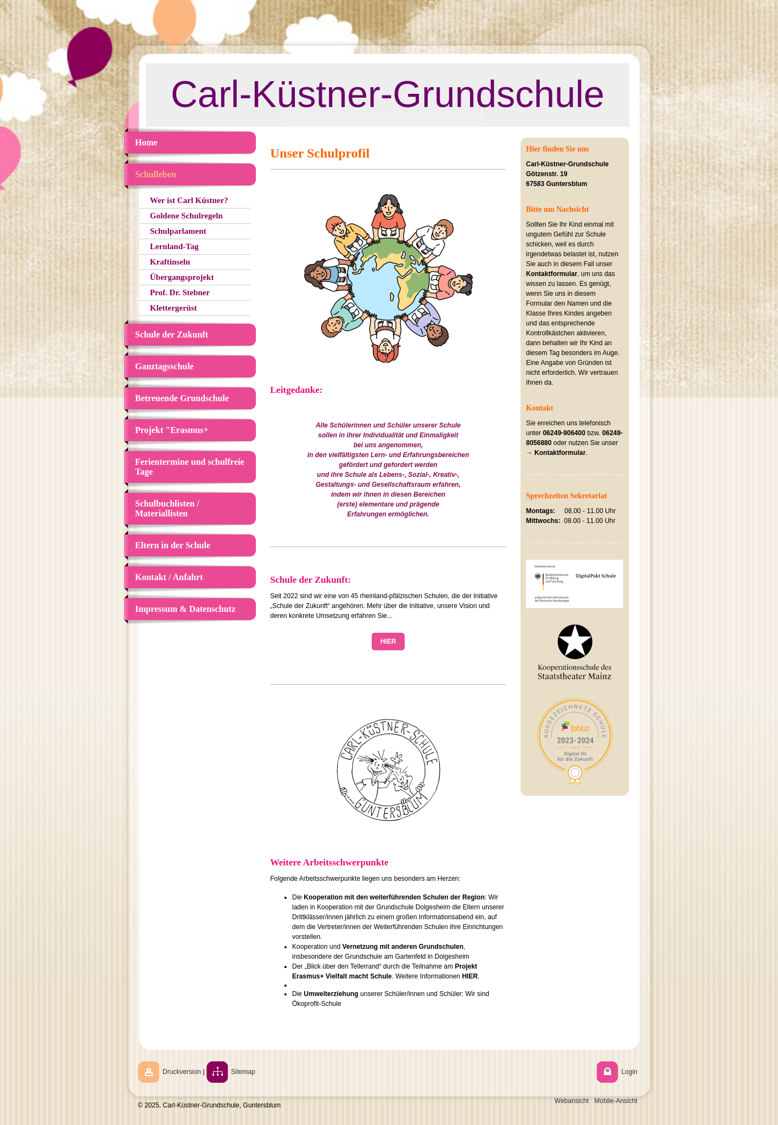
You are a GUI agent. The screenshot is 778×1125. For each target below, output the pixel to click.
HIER (388, 641)
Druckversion (182, 1072)
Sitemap (243, 1072)
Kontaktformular (551, 274)
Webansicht (572, 1101)
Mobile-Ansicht (615, 1101)
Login (629, 1072)
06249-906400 (564, 433)
